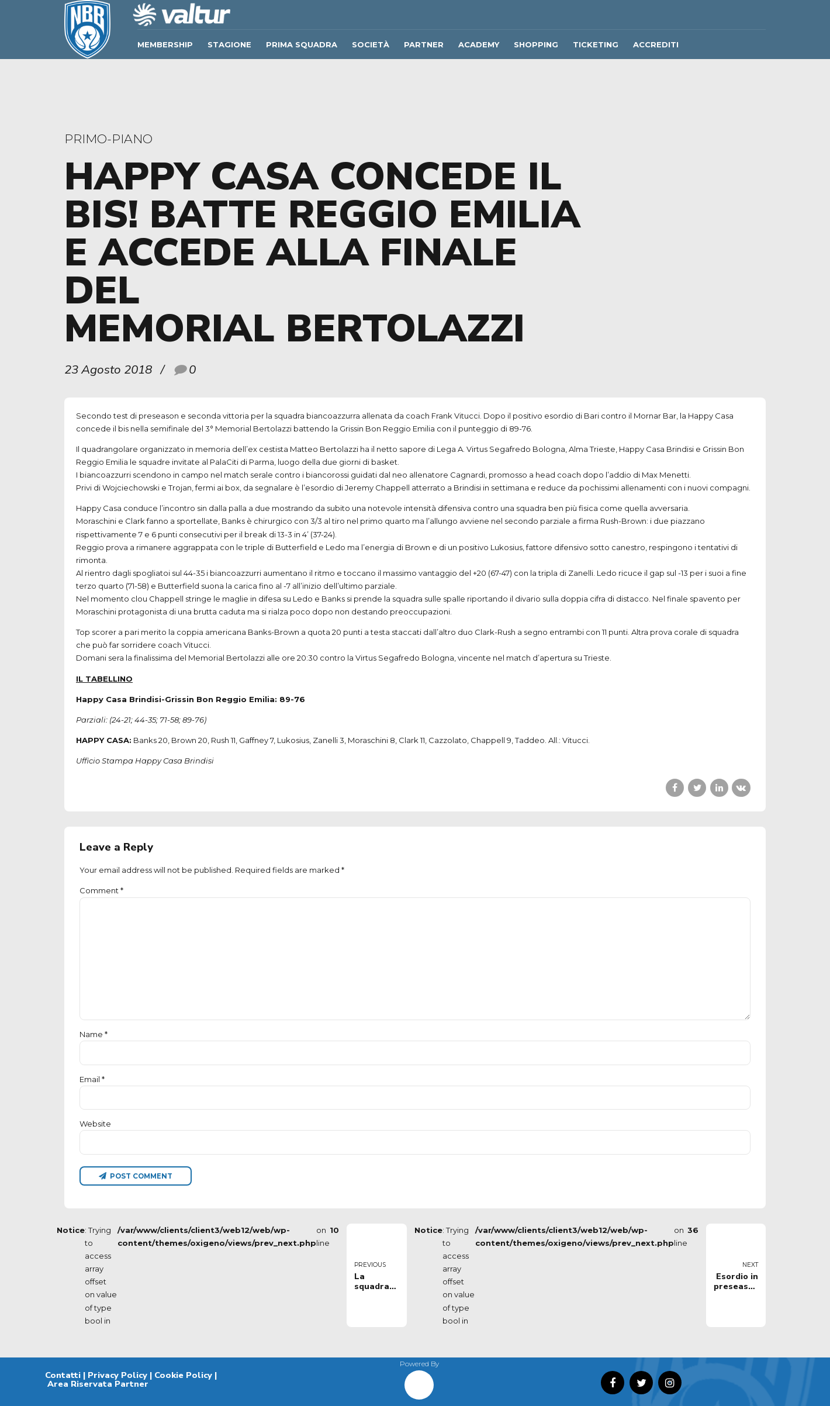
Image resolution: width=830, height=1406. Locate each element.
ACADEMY (478, 44)
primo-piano (108, 139)
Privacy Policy (117, 1375)
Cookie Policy (183, 1375)
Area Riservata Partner (97, 1384)
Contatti (63, 1375)
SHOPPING (536, 44)
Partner (424, 44)
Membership (165, 44)
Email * (92, 1079)
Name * (93, 1034)
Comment (101, 890)
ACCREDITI (656, 44)
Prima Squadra (301, 44)
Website (95, 1123)
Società (370, 44)
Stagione (229, 44)
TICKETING (595, 44)
